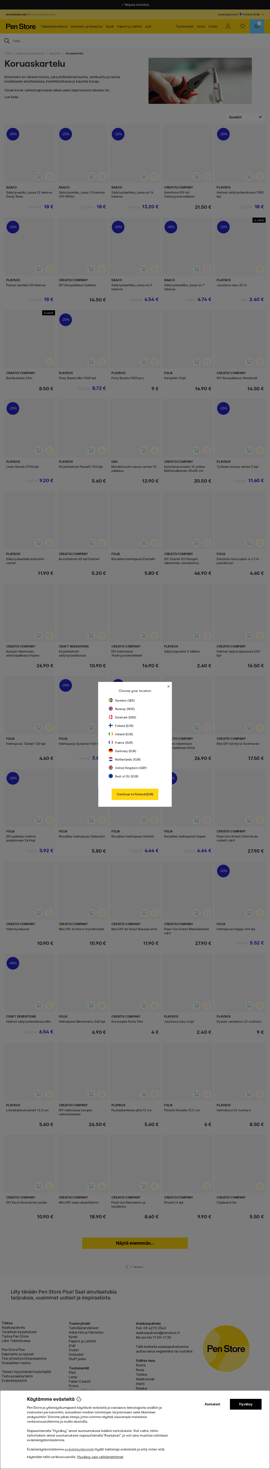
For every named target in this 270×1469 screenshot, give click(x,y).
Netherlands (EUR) (125, 759)
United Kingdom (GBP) (128, 768)
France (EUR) (121, 742)
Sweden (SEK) (122, 700)
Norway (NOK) (122, 709)
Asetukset (212, 1404)
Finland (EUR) (121, 726)
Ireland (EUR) (121, 734)
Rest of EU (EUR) (123, 776)
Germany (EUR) (122, 751)
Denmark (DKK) (122, 717)
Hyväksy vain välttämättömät (100, 1457)
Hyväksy (245, 1404)
